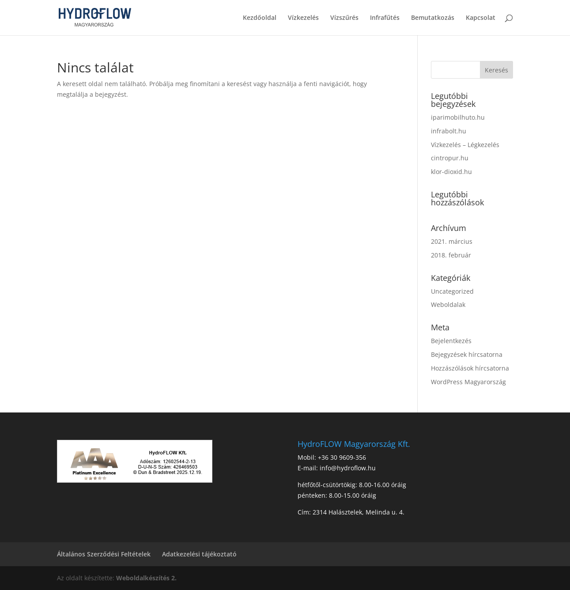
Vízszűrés (344, 18)
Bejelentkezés (451, 341)
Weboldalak (448, 304)
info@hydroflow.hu (348, 468)
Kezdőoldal (259, 18)
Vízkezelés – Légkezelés (465, 144)
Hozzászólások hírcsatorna (470, 368)
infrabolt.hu (448, 131)
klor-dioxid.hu (451, 171)
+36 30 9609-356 (342, 457)
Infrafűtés (385, 18)
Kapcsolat (480, 18)
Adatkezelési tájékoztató (199, 554)
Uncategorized (452, 291)
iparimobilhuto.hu (458, 117)
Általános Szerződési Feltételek (104, 554)
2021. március (451, 241)
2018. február (451, 255)
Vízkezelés (303, 18)
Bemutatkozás (432, 18)
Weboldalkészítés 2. (146, 578)
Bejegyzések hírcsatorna (466, 354)
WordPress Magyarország (468, 382)
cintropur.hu (449, 158)
